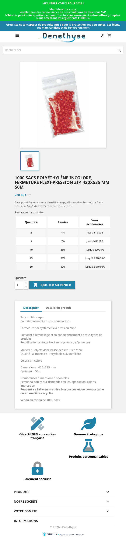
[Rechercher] (63, 50)
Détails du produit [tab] (58, 307)
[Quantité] (19, 285)
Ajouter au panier (52, 285)
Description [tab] (31, 307)
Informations (26, 521)
